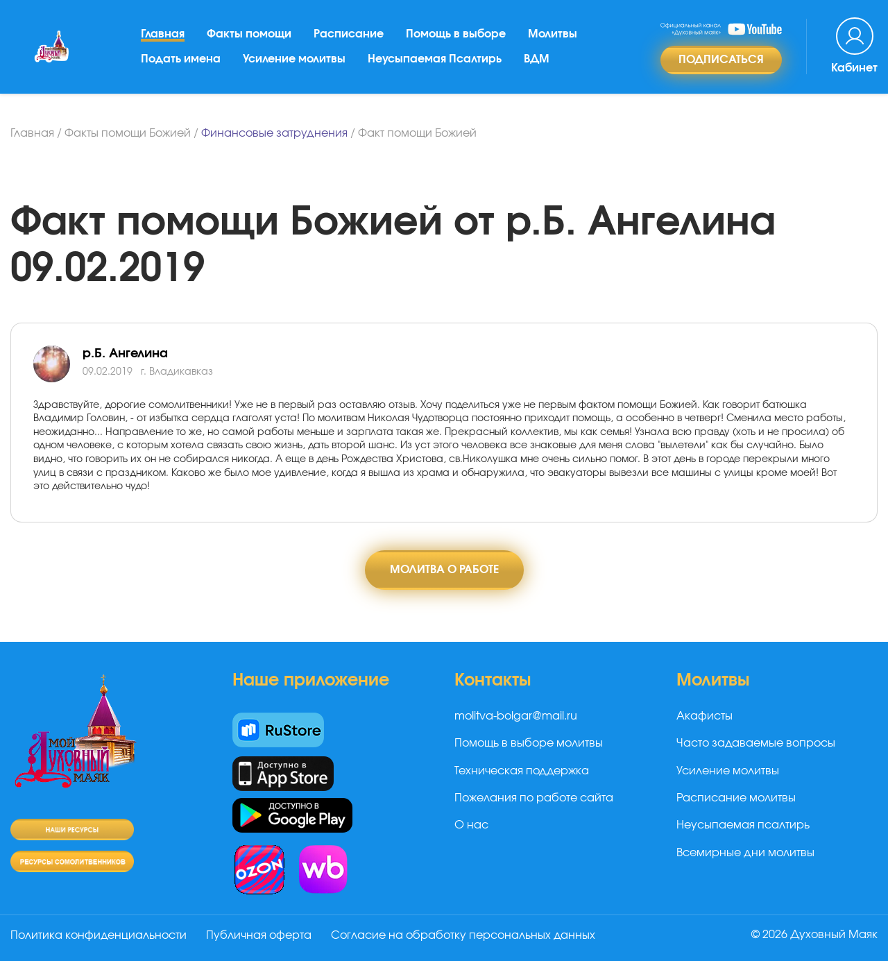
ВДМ (536, 59)
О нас (471, 825)
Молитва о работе (444, 569)
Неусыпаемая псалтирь (743, 825)
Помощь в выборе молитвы (528, 743)
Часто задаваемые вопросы (755, 743)
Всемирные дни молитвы (745, 852)
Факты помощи (249, 34)
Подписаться (721, 59)
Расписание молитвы (736, 797)
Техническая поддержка (521, 770)
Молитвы (552, 34)
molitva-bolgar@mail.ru (515, 716)
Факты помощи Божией (128, 133)
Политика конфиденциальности (98, 935)
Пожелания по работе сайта (533, 797)
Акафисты (704, 716)
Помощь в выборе (456, 34)
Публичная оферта (258, 935)
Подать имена (181, 59)
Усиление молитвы (294, 59)
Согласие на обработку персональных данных (463, 935)
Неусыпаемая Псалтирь (435, 59)
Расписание (349, 34)
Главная (163, 34)
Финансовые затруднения (274, 133)
